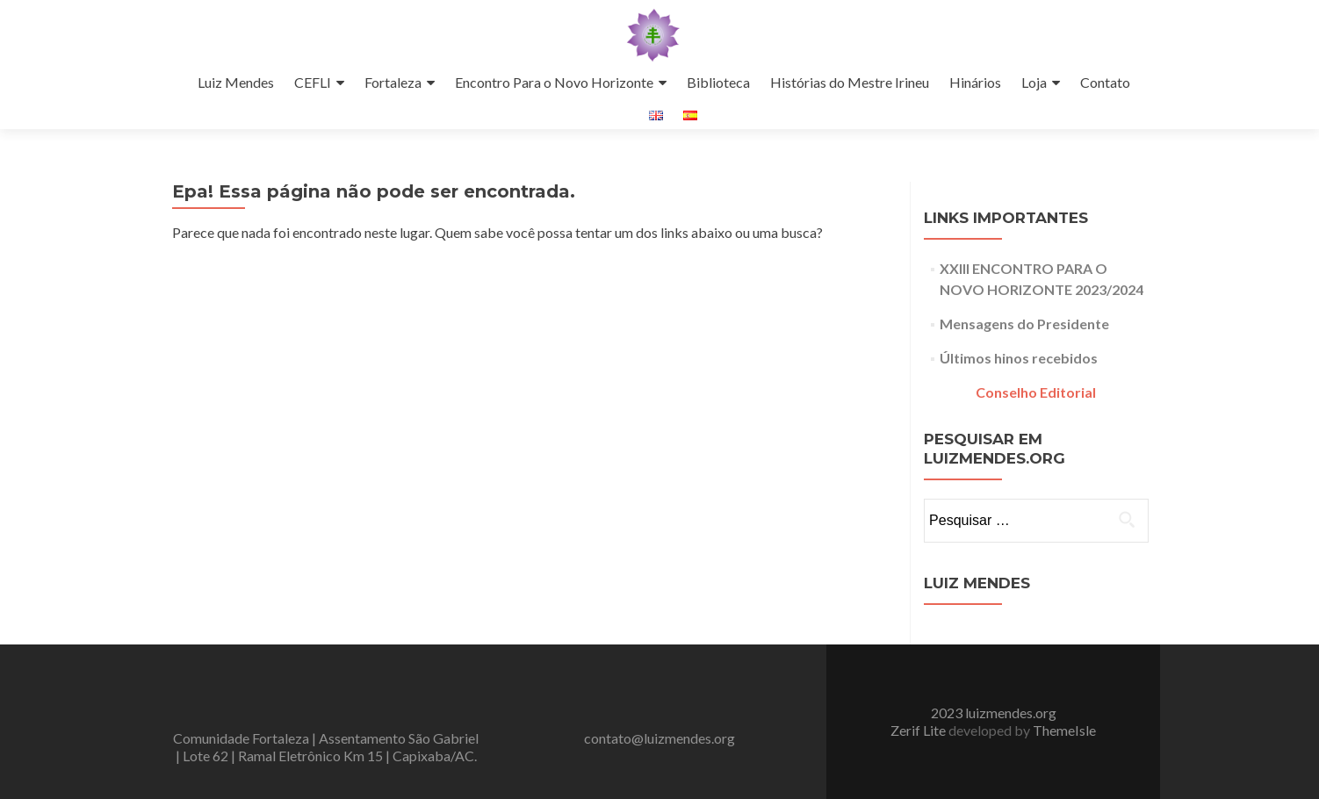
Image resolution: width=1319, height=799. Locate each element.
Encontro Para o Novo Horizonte (554, 82)
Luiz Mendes (236, 82)
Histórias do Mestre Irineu (849, 82)
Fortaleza (393, 82)
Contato (1105, 82)
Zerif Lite (919, 730)
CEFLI (312, 82)
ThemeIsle (1064, 730)
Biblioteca (718, 82)
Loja (1034, 82)
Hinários (975, 82)
